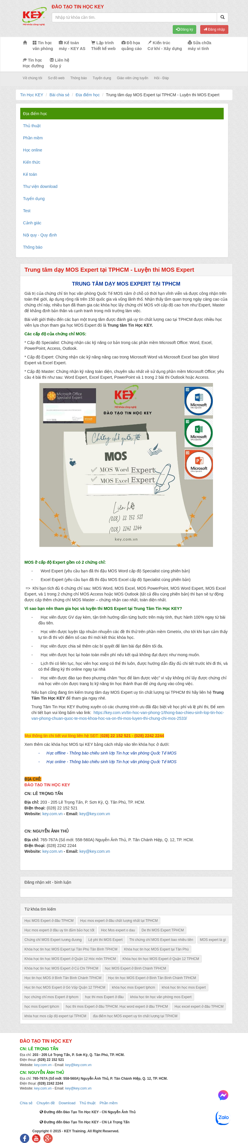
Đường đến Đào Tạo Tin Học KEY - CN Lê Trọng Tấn (85, 1122)
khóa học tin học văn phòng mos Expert (160, 997)
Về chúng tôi (32, 78)
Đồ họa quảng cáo (132, 45)
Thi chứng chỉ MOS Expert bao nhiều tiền (161, 940)
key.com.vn (52, 813)
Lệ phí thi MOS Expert (105, 940)
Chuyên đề (45, 1103)
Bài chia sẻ (59, 95)
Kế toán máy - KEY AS (72, 45)
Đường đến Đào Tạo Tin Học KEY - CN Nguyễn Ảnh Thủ (87, 1112)
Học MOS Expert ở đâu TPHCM (49, 921)
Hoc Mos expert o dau (118, 930)
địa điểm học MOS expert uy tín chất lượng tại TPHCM (135, 1016)
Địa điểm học (88, 95)
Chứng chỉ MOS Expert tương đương (53, 940)
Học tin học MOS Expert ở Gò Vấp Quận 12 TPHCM (65, 987)
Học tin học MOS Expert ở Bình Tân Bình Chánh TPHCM (152, 978)
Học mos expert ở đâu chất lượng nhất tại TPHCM (119, 921)
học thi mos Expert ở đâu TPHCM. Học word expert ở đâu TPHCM (117, 1007)
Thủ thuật (87, 1103)
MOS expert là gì (213, 940)
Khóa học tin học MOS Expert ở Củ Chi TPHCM (61, 968)
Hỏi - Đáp (161, 78)
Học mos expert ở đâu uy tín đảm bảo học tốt (59, 930)
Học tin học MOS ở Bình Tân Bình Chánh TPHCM (63, 978)
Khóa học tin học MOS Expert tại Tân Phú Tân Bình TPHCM (71, 949)
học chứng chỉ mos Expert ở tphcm (51, 997)
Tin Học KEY (31, 95)
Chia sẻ (26, 1103)
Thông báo (78, 78)
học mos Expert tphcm (42, 1007)
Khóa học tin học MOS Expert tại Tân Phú (156, 949)
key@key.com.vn (95, 813)
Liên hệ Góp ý (59, 63)
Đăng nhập (214, 29)
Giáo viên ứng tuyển (132, 78)
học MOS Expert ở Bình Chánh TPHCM (135, 968)
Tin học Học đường (33, 63)
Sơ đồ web (56, 78)
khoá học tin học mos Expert (184, 987)
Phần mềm (108, 1103)
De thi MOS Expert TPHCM (163, 930)
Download (67, 1103)
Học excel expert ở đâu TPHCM (198, 1007)
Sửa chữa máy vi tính (199, 45)
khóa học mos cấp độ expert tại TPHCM (56, 1016)
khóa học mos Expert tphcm (133, 987)
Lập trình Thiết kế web (103, 45)
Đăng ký (184, 29)
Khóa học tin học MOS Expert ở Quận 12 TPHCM (160, 959)
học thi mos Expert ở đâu (104, 997)
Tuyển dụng (102, 78)
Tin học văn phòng (43, 45)
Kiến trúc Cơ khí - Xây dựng (165, 45)
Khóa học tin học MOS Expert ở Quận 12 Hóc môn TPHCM (70, 959)
